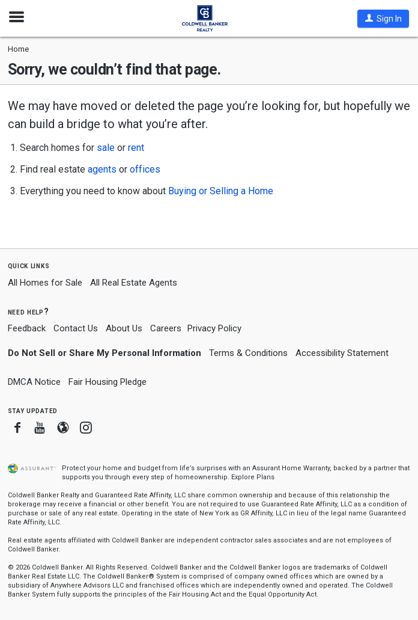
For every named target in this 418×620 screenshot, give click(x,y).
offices (145, 169)
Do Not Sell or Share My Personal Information (104, 353)
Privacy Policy (214, 328)
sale (106, 147)
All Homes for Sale (45, 282)
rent (136, 147)
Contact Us (75, 328)
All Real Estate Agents (133, 282)
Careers (165, 328)
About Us (124, 328)
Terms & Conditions (248, 353)
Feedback (27, 328)
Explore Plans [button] (252, 477)
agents (102, 169)
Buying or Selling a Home (220, 191)
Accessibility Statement (342, 353)
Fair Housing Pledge (107, 381)
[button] (383, 19)
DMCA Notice (34, 381)
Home (18, 49)
